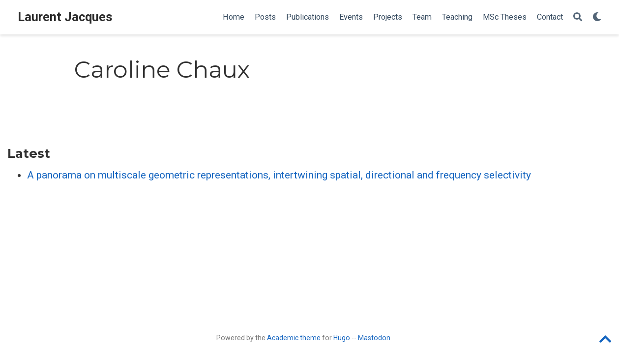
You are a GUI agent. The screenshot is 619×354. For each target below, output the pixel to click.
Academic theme (294, 338)
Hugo (341, 338)
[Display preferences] (596, 17)
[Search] (577, 17)
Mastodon (374, 338)
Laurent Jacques (65, 17)
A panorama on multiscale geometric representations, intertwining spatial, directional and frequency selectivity (279, 175)
